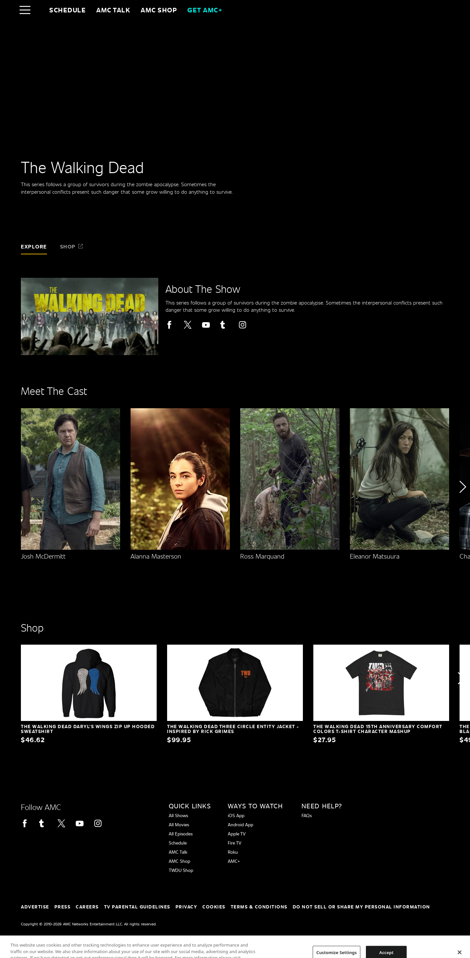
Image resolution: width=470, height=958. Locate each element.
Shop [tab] (72, 246)
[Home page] (95, 790)
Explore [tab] (34, 246)
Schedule (67, 9)
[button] (462, 505)
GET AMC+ (204, 9)
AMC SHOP (159, 9)
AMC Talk (113, 9)
